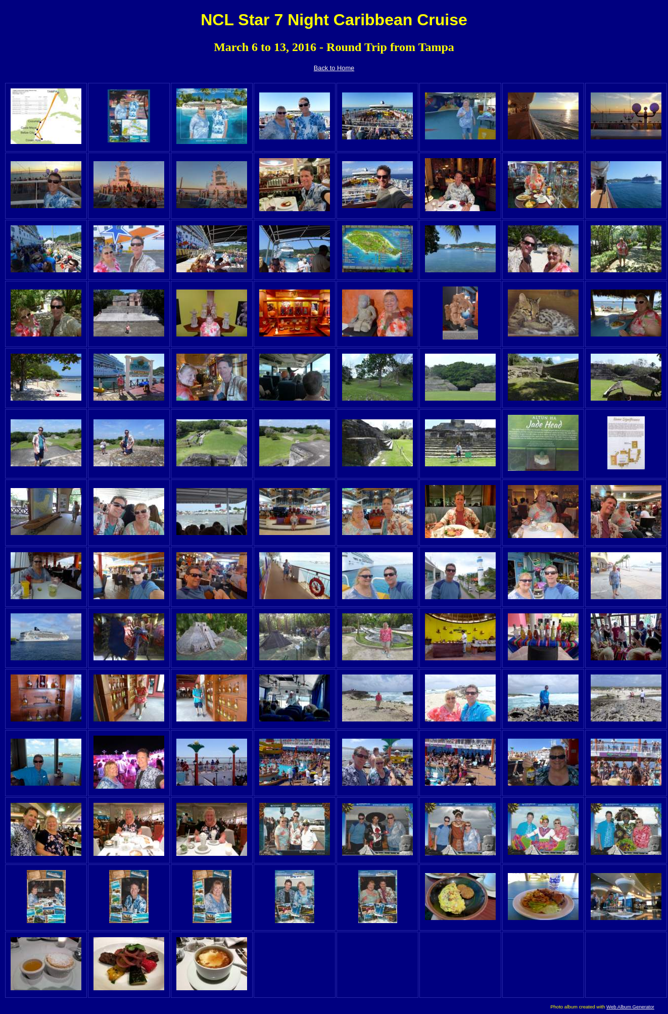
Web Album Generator (630, 1006)
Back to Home (334, 68)
